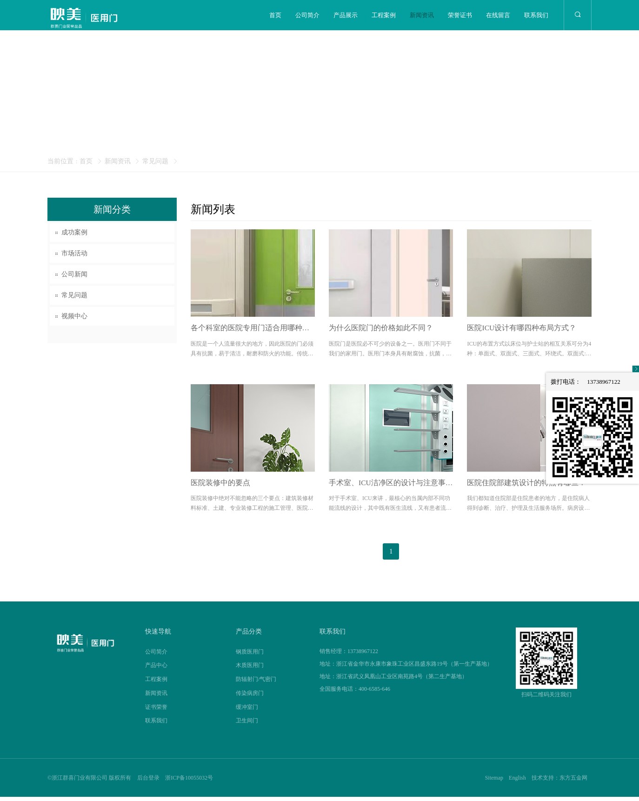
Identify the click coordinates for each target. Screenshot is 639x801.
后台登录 (148, 782)
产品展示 (345, 15)
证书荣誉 (156, 711)
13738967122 (362, 655)
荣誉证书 (460, 15)
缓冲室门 (247, 711)
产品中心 (156, 669)
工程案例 (384, 15)
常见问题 (155, 161)
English (516, 782)
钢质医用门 (250, 655)
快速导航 (158, 635)
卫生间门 (247, 724)
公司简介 (307, 15)
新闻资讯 (422, 15)
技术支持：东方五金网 (559, 782)
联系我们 (536, 15)
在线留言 (498, 15)
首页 (275, 15)
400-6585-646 (374, 692)
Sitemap (493, 782)
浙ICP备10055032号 (189, 782)
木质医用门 (250, 669)
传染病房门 (250, 697)
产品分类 (249, 635)
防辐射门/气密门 (256, 683)
